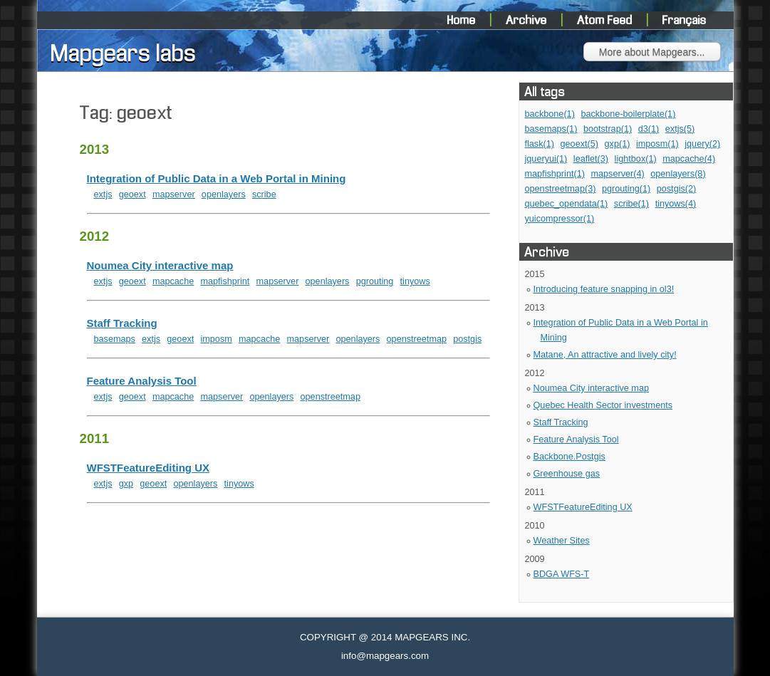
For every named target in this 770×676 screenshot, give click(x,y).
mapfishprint (224, 281)
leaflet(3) (590, 159)
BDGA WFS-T (562, 574)
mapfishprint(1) (555, 174)
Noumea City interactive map (592, 388)
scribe (264, 194)
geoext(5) (579, 144)
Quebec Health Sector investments (603, 405)
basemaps (114, 339)
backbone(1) (550, 114)
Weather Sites (562, 541)
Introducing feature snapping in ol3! (604, 289)
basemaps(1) (551, 129)
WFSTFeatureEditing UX (583, 507)
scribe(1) (631, 204)
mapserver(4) (617, 174)
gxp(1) (617, 144)
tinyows (415, 281)
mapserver (173, 194)
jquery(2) (702, 144)
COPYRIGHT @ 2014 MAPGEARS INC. (385, 637)
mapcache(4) (688, 159)
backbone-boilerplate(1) (628, 114)
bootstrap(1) (607, 129)
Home (463, 21)
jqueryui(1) (546, 159)
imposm (215, 339)
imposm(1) (657, 144)
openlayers (224, 194)
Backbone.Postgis (569, 457)
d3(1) (649, 129)
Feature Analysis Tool (576, 439)
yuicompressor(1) (560, 219)
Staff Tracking (561, 422)
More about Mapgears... (652, 52)
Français (684, 21)
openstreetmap (417, 339)
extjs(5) (680, 129)
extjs (103, 194)
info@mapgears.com (385, 655)
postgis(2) (677, 189)
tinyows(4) (676, 204)
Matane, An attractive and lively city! (605, 355)
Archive (528, 21)
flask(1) (540, 144)
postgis (467, 339)
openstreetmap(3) (560, 189)
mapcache (173, 281)
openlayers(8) (677, 174)
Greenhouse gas (567, 474)
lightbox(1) (636, 159)
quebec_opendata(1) (566, 204)
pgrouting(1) (626, 189)
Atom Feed (606, 21)
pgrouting (375, 281)
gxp (126, 484)
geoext (132, 194)
